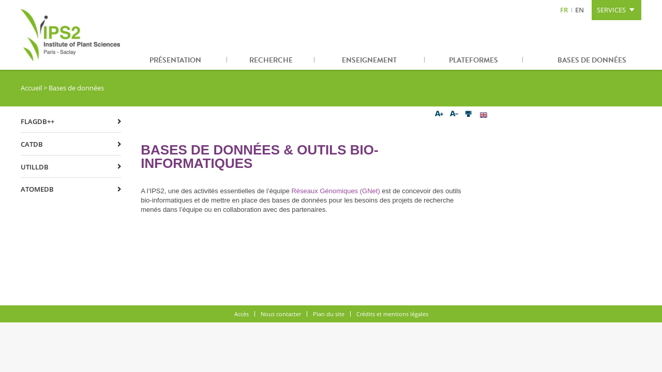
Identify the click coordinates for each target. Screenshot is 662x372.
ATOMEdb (37, 189)
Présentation (175, 60)
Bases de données (592, 60)
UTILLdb (35, 167)
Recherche (271, 60)
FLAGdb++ (37, 121)
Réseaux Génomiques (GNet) (335, 191)
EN (579, 9)
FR (564, 9)
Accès (241, 314)
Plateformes (473, 60)
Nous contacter (281, 314)
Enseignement (369, 60)
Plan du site (328, 314)
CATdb (32, 144)
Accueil (31, 87)
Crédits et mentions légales (392, 314)
